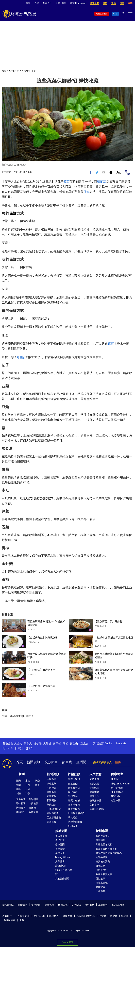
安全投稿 (76, 904)
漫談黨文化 (102, 882)
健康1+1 (115, 779)
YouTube (11, 909)
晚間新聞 (51, 792)
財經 (27, 789)
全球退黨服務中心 (85, 916)
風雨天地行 (102, 870)
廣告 (105, 3)
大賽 (36, 3)
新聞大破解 (74, 800)
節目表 (67, 762)
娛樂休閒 (61, 831)
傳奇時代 (100, 840)
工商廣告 (100, 891)
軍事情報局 (74, 804)
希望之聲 (67, 916)
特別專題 (102, 831)
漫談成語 (94, 796)
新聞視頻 (53, 774)
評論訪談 (74, 774)
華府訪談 (51, 804)
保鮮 (86, 191)
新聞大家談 (74, 779)
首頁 (4, 70)
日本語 (19, 748)
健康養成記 (117, 792)
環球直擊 (51, 783)
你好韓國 (60, 844)
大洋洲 (47, 743)
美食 (26, 70)
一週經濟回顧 (54, 809)
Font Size (118, 172)
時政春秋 (73, 792)
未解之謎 (94, 779)
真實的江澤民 (103, 861)
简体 (64, 3)
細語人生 (73, 826)
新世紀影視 (9, 920)
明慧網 (102, 916)
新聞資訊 (33, 762)
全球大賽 (33, 812)
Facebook (130, 905)
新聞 (22, 774)
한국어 (29, 748)
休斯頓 (57, 743)
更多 (21, 920)
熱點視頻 (33, 799)
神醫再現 (115, 796)
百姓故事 (100, 878)
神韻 (28, 3)
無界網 (124, 916)
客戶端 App (118, 904)
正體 (58, 3)
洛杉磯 (37, 743)
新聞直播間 (102, 14)
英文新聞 (94, 3)
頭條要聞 (20, 799)
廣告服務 (89, 904)
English (109, 743)
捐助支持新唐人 (102, 762)
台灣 (27, 785)
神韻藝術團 (23, 916)
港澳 (27, 780)
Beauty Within (62, 857)
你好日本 (60, 840)
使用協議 (63, 904)
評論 (18, 789)
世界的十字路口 (76, 813)
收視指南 (36, 904)
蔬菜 (67, 181)
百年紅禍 (100, 865)
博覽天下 (20, 807)
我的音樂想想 (62, 878)
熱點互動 (73, 783)
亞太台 (84, 743)
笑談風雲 (94, 783)
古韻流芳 (94, 787)
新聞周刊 (51, 800)
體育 (37, 785)
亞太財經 (51, 821)
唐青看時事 (74, 809)
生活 (18, 70)
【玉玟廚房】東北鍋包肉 (41, 685)
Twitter (6, 909)
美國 (18, 785)
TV (115, 14)
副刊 (11, 70)
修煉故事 (100, 887)
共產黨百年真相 (104, 844)
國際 (18, 780)
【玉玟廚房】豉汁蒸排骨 (108, 621)
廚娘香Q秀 (60, 865)
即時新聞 (20, 803)
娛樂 (37, 780)
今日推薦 (33, 803)
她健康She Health (120, 783)
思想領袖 (73, 796)
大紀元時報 (39, 916)
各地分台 (47, 3)
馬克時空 (73, 817)
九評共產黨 (102, 857)
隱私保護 (49, 904)
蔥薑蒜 (101, 181)
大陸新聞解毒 (75, 821)
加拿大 (28, 743)
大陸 (18, 793)
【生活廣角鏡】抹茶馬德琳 (42, 637)
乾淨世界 (54, 916)
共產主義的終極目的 (106, 848)
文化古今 (94, 804)
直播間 (81, 762)
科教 (27, 793)
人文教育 (96, 774)
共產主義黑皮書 (104, 874)
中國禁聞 (51, 787)
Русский (7, 748)
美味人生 (60, 853)
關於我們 (22, 904)
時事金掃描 (74, 787)
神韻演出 (20, 812)
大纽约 (18, 743)
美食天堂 (60, 848)
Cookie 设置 (67, 942)
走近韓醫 (115, 800)
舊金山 (74, 743)
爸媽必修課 (95, 800)
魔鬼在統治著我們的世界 (109, 853)
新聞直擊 (51, 796)
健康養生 (117, 774)
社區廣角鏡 (53, 813)
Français (121, 743)
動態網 (113, 916)
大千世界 (60, 861)
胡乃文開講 (117, 787)
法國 (65, 743)
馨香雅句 (94, 792)
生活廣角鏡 (61, 836)
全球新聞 (51, 779)
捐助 (113, 3)
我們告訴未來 (103, 836)
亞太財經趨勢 (54, 817)
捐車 (122, 3)
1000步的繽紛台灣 (63, 872)
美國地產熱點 (97, 809)
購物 (130, 3)
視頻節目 (51, 762)
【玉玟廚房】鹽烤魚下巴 (41, 669)
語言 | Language (78, 3)
